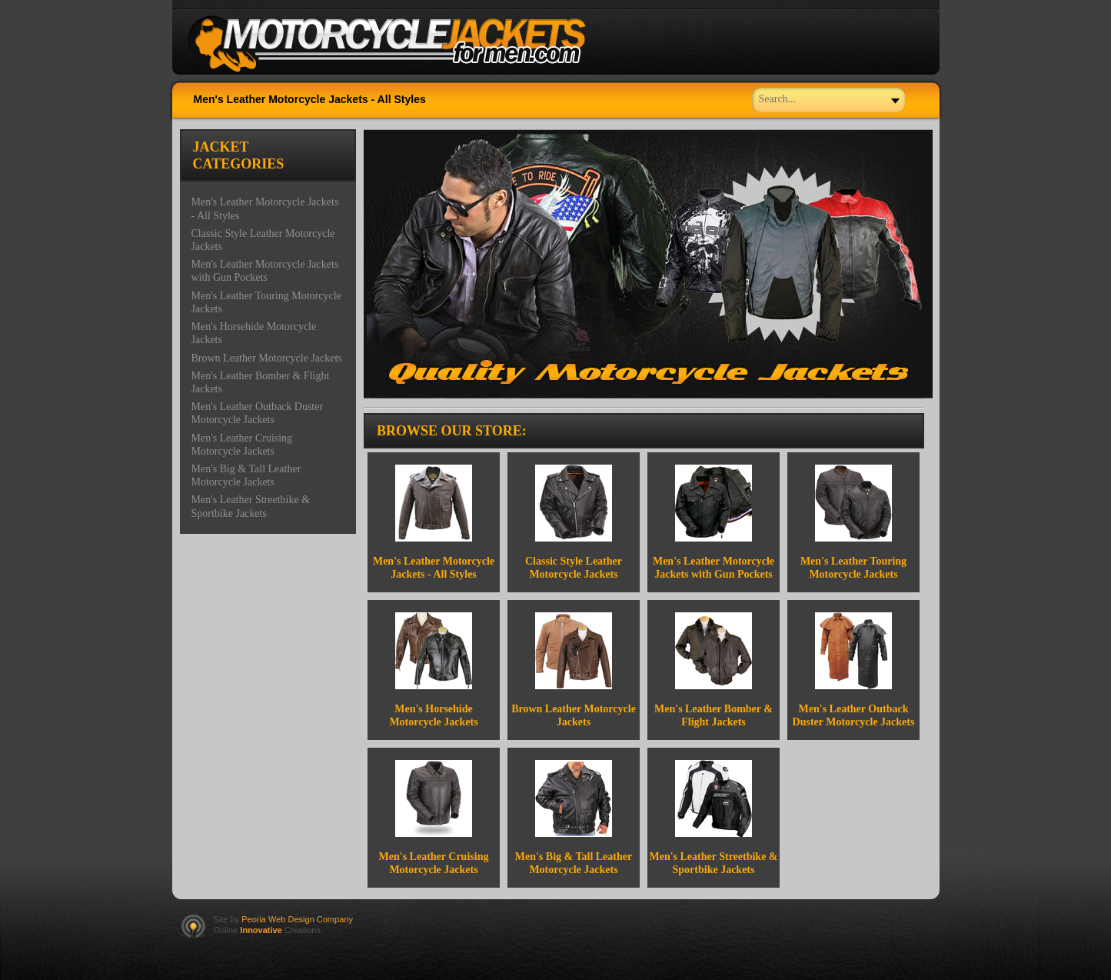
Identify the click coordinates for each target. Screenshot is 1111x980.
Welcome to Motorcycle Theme (399, 44)
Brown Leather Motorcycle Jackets (266, 358)
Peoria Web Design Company (297, 919)
